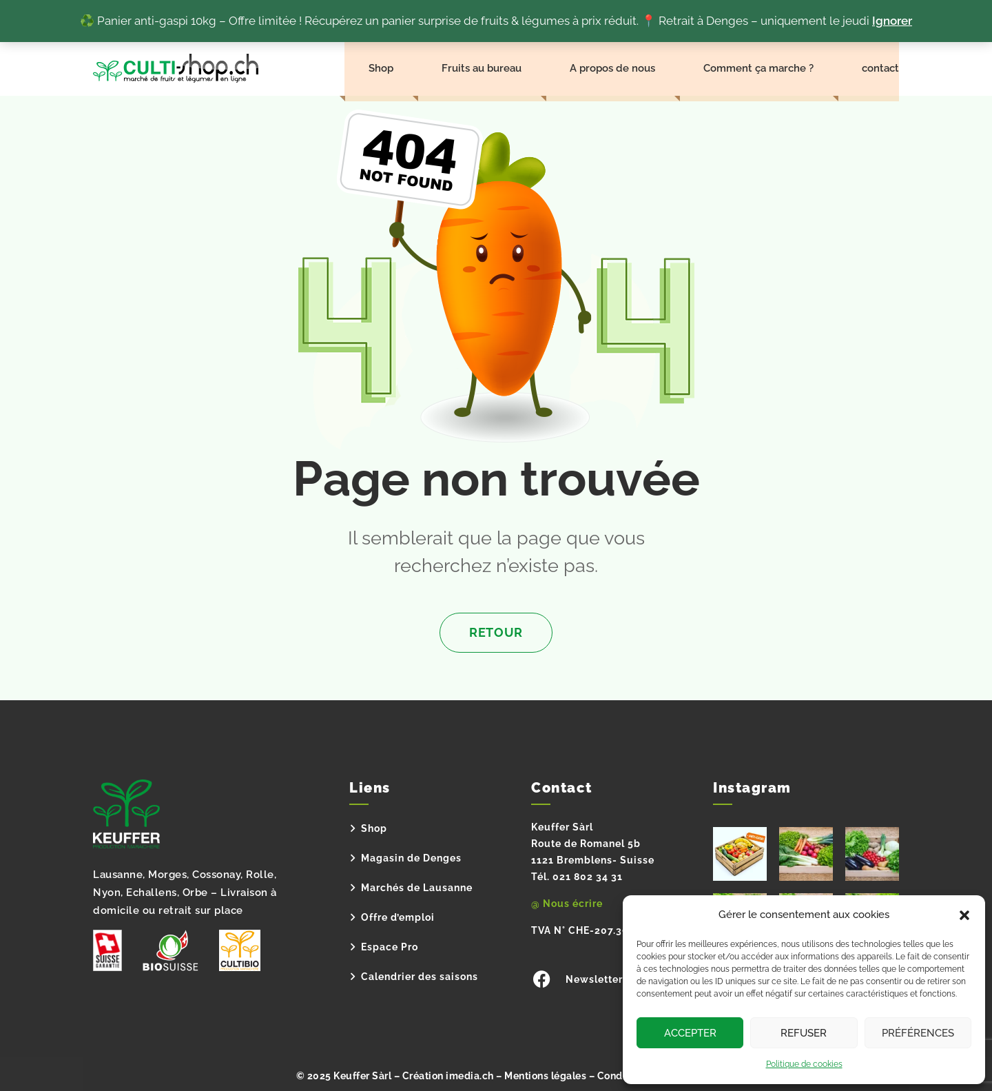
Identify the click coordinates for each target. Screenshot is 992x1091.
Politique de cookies (804, 1064)
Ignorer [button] (892, 21)
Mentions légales (545, 1071)
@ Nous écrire (567, 903)
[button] (964, 915)
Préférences (918, 1033)
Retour (495, 632)
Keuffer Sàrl (362, 1071)
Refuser (804, 1033)
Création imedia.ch (448, 1071)
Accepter (690, 1033)
